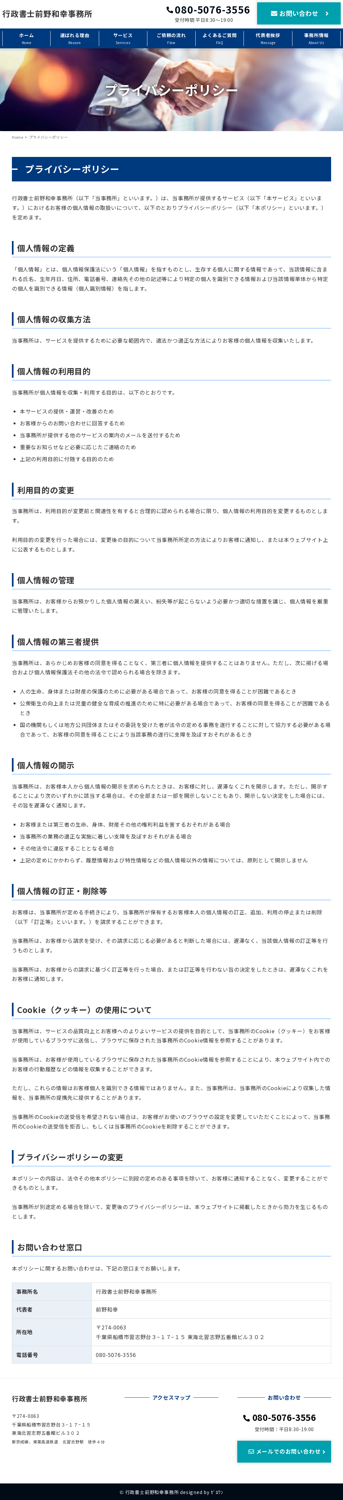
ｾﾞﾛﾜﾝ (217, 1492)
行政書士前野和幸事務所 (47, 13)
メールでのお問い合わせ (287, 1451)
